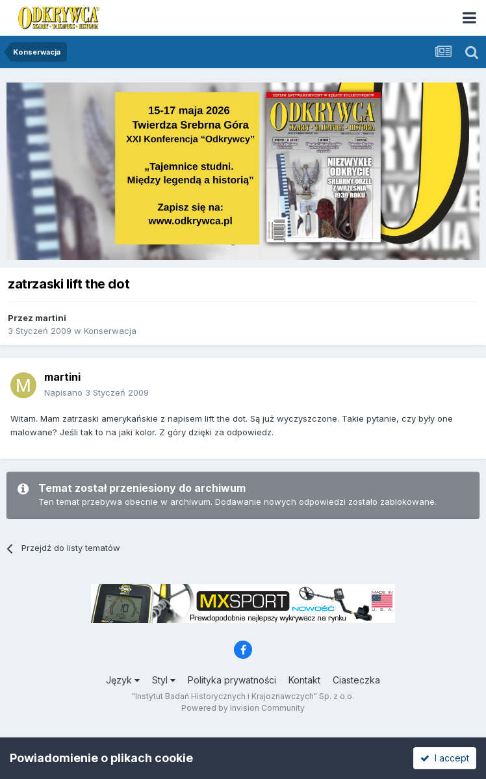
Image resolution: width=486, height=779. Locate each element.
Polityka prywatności (232, 679)
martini (50, 318)
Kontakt (304, 679)
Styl (163, 679)
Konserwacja (110, 331)
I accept (444, 757)
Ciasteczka (356, 679)
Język (123, 679)
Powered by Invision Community (243, 708)
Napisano (96, 392)
